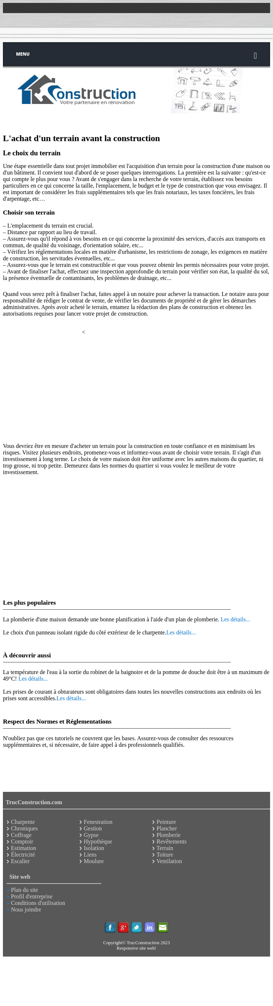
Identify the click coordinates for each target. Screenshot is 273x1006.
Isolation (94, 848)
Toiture (165, 854)
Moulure (94, 861)
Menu (136, 55)
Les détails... (235, 619)
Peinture (166, 822)
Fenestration (98, 822)
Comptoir (22, 841)
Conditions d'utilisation (38, 903)
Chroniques (24, 828)
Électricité (23, 854)
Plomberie (169, 835)
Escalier (20, 861)
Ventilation (169, 861)
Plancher (167, 828)
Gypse (91, 835)
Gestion (93, 828)
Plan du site (24, 890)
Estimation (23, 848)
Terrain (165, 848)
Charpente (23, 822)
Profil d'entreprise (31, 896)
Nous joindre (26, 909)
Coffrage (21, 835)
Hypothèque (98, 841)
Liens (90, 854)
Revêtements (172, 841)
